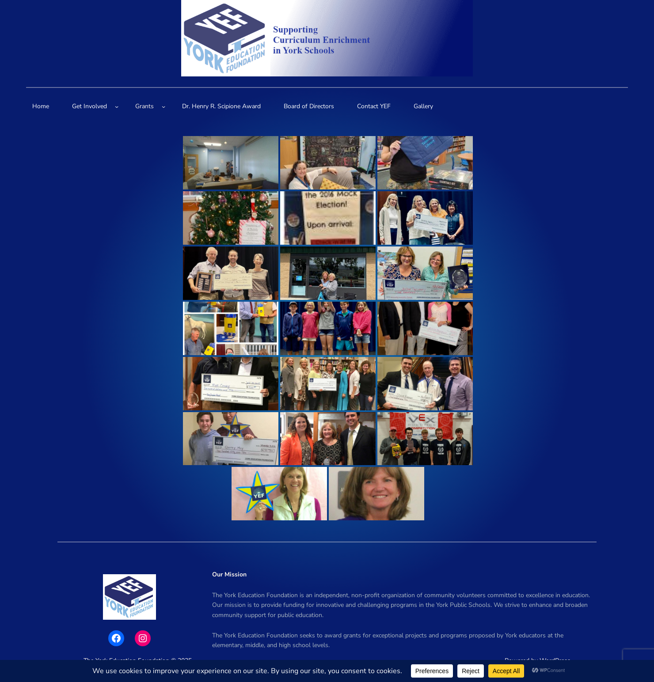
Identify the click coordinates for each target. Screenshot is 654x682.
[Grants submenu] (163, 106)
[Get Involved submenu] (116, 106)
